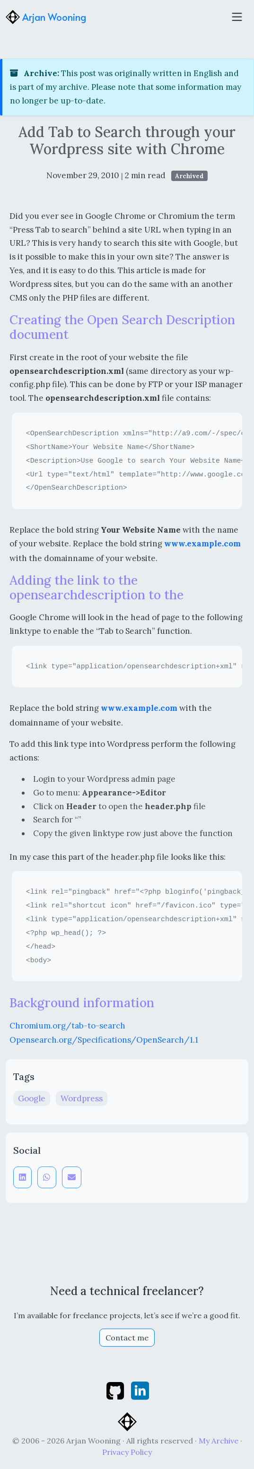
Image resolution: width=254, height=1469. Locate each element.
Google (31, 1098)
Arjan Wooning (46, 17)
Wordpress (82, 1098)
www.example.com (202, 543)
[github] (116, 1389)
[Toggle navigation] (237, 17)
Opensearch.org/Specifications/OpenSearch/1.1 (103, 1040)
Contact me (127, 1337)
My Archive (218, 1440)
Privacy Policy (127, 1452)
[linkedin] (140, 1389)
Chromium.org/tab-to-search (67, 1025)
